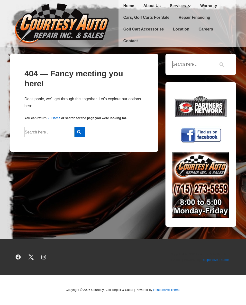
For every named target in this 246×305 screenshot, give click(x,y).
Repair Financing (194, 17)
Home (128, 6)
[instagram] (43, 257)
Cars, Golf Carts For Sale (146, 17)
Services (181, 5)
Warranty (208, 6)
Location (181, 29)
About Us (152, 6)
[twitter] (31, 257)
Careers (206, 29)
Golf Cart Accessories (143, 29)
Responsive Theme (215, 260)
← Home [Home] (53, 118)
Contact (130, 41)
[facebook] (18, 257)
